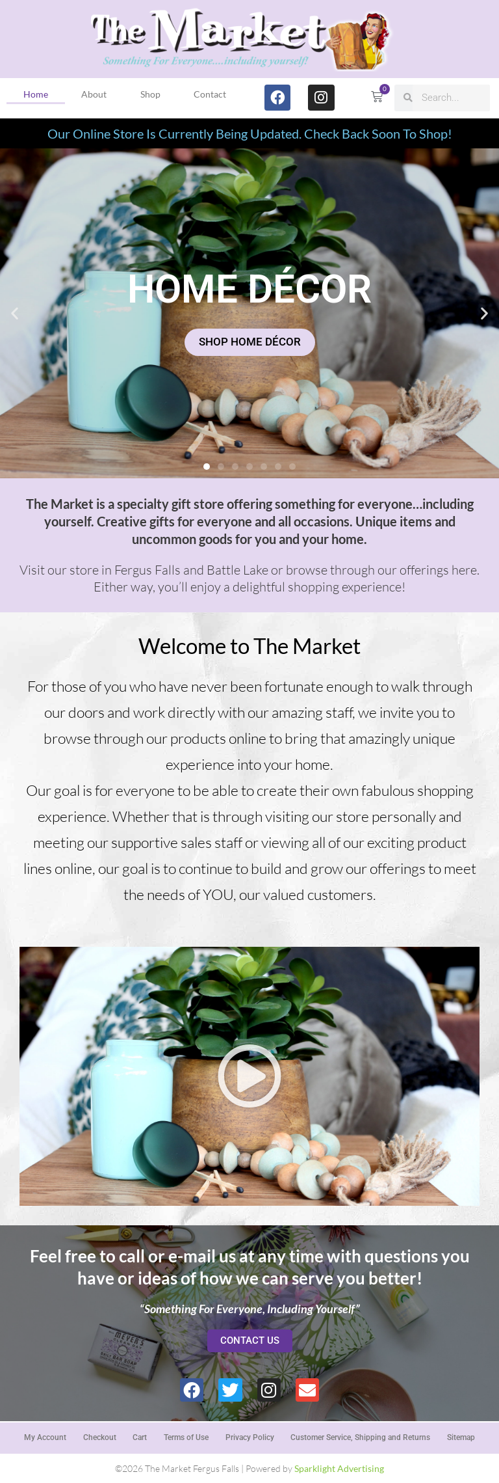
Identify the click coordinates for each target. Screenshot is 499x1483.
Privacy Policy (249, 1437)
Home (35, 94)
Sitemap (462, 1437)
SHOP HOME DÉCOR (250, 342)
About (94, 94)
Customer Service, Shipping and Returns (361, 1437)
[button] (14, 313)
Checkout (99, 1437)
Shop (150, 94)
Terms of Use (186, 1437)
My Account (44, 1437)
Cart (140, 1437)
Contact (210, 94)
